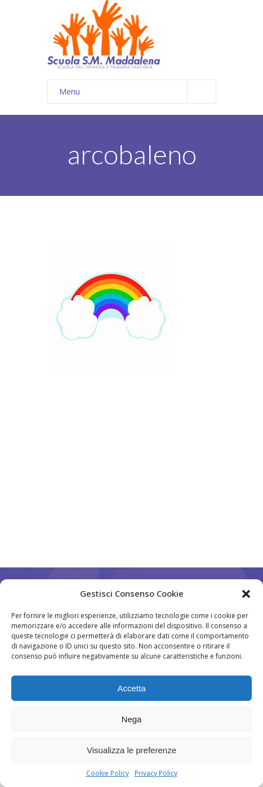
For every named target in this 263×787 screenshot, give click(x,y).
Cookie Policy (107, 773)
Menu (137, 91)
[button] (246, 594)
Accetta (131, 688)
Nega (132, 719)
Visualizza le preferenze (131, 750)
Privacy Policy (156, 773)
